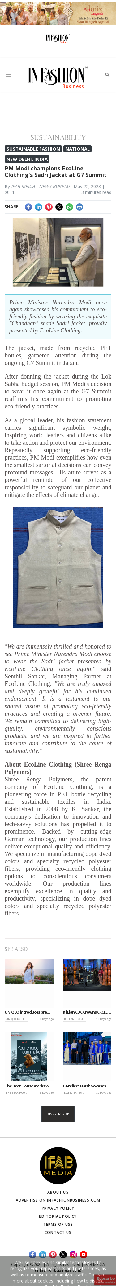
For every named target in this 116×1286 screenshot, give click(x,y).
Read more (58, 1113)
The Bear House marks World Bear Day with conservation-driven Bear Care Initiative (29, 1086)
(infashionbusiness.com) (58, 1270)
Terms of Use (58, 1224)
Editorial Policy (58, 1216)
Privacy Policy (58, 1208)
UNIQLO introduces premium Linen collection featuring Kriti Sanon (29, 1012)
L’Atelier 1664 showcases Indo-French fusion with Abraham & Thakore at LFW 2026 (87, 1086)
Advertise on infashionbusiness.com (58, 1200)
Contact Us (58, 1232)
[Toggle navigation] (8, 74)
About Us (58, 1192)
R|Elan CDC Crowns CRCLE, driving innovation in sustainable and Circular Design (87, 1012)
